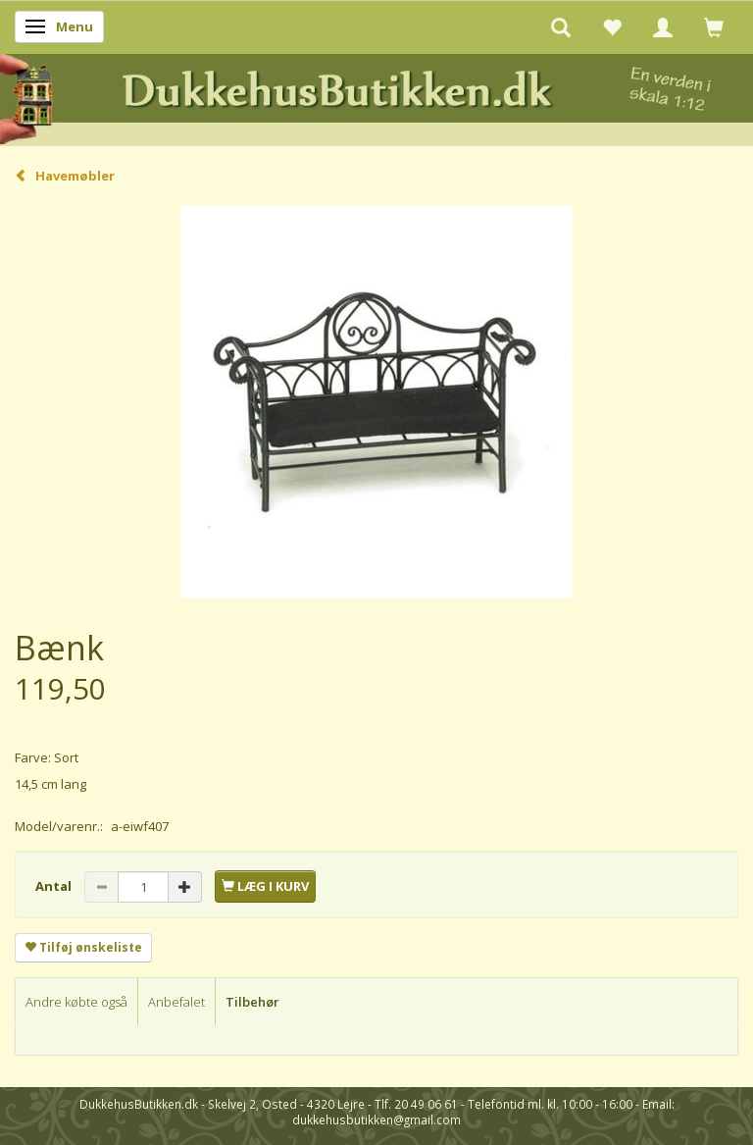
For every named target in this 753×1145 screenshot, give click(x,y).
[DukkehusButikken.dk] (376, 97)
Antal (55, 886)
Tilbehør (252, 1002)
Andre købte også (76, 1002)
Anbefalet (176, 1002)
